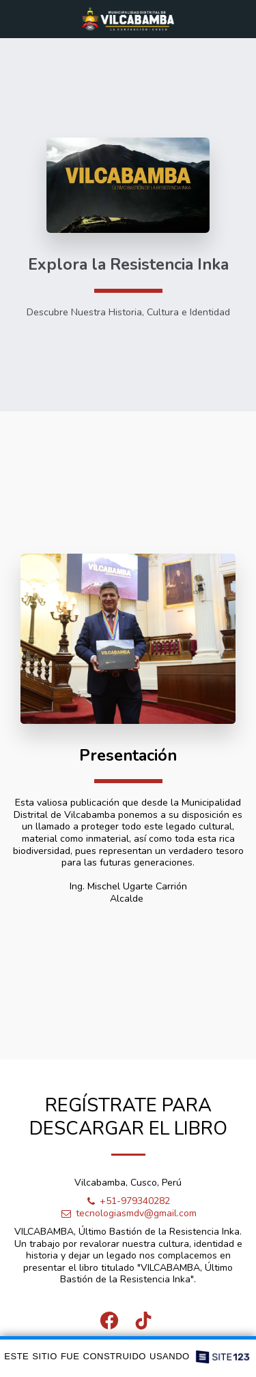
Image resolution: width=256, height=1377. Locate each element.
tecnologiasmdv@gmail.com (128, 1215)
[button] (15, 18)
